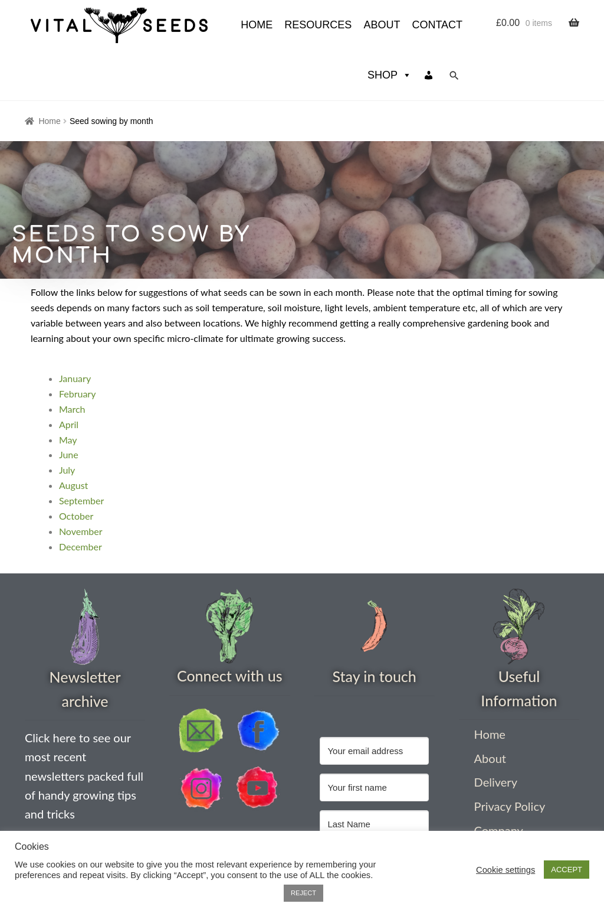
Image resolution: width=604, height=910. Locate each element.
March (72, 358)
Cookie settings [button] (505, 870)
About (275, 25)
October (76, 465)
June (68, 404)
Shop (389, 25)
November (81, 481)
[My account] (429, 25)
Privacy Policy (510, 756)
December (80, 496)
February (77, 343)
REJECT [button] (303, 892)
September (81, 450)
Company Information (504, 787)
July (67, 419)
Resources (211, 25)
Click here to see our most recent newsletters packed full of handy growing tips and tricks (84, 725)
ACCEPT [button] (566, 869)
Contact (330, 25)
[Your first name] (374, 737)
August (73, 435)
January (75, 328)
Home (49, 71)
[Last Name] (374, 774)
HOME (150, 25)
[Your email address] (374, 701)
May (68, 389)
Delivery (495, 732)
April (68, 374)
